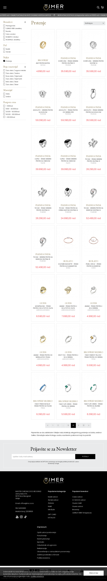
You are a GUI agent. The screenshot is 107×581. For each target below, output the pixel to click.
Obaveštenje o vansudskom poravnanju (53, 551)
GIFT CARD (52, 514)
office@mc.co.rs (27, 503)
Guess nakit (77, 503)
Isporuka (40, 542)
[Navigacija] (4, 7)
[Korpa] (102, 7)
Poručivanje (42, 535)
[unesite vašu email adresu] (43, 456)
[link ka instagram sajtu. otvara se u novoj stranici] (21, 518)
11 (78, 425)
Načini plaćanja (43, 539)
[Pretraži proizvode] (98, 7)
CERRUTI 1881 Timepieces (82, 513)
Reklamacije (42, 548)
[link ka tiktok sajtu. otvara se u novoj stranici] (25, 518)
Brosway (75, 509)
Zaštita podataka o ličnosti (48, 554)
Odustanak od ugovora (46, 545)
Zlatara (51, 503)
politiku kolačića (37, 576)
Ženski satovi (53, 500)
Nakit (50, 506)
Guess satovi (77, 506)
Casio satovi (77, 497)
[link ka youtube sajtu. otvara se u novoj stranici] (17, 518)
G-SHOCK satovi (78, 500)
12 (83, 425)
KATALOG (51, 517)
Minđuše (51, 509)
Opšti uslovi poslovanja (46, 532)
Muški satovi (53, 497)
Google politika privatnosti (66, 462)
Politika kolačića (43, 558)
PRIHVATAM (93, 573)
